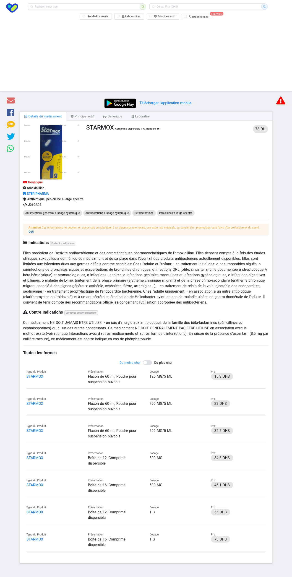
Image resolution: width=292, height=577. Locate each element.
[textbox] (85, 6)
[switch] (146, 362)
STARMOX (34, 376)
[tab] (42, 116)
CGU (31, 231)
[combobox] (85, 6)
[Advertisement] (146, 55)
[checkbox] (96, 16)
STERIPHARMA (36, 193)
